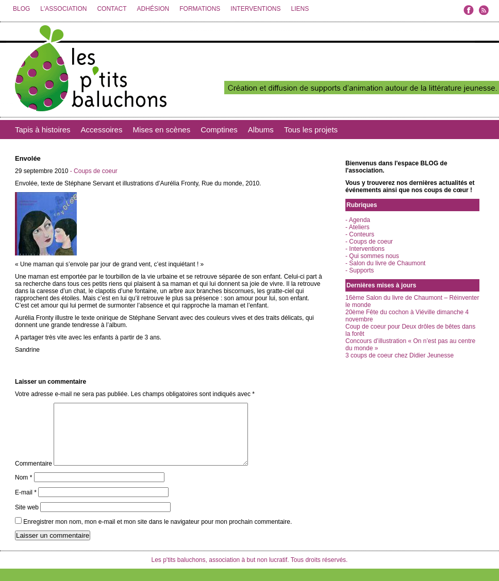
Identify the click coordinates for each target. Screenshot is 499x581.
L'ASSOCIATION (63, 8)
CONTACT (111, 8)
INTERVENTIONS (255, 8)
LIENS (300, 8)
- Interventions (365, 248)
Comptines (219, 129)
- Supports (359, 270)
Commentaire (33, 476)
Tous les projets (311, 129)
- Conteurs (359, 234)
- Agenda (357, 220)
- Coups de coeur (94, 171)
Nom (23, 489)
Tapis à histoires (43, 129)
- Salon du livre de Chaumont (385, 263)
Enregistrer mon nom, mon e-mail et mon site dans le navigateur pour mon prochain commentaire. (157, 534)
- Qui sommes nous (372, 256)
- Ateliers (357, 227)
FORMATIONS (199, 8)
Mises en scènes (161, 129)
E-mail (26, 504)
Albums (261, 129)
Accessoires (102, 129)
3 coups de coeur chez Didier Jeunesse (399, 355)
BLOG (21, 8)
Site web (27, 519)
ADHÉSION (153, 8)
